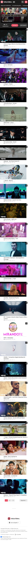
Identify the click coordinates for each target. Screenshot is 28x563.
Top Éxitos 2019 (7, 48)
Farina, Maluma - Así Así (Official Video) (14, 435)
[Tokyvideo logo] (6, 2)
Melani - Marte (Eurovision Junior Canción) (15, 393)
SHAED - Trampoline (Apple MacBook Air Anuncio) (14, 372)
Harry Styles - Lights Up (10, 228)
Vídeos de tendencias (6, 5)
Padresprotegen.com (6, 558)
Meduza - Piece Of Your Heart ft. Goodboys (15, 516)
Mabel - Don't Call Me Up (10, 476)
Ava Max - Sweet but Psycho (11, 310)
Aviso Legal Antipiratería (10, 552)
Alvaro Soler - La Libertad (10, 496)
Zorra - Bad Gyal (8, 66)
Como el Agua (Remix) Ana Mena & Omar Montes (14, 45)
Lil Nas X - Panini (8, 86)
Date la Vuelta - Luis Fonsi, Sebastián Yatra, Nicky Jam (15, 414)
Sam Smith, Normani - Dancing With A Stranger (14, 269)
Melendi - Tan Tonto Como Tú (11, 167)
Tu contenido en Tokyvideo (10, 551)
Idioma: (14, 543)
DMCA (6, 553)
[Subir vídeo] (26, 2)
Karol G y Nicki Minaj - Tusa (11, 248)
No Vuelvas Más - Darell (10, 147)
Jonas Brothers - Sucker (10, 107)
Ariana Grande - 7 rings (10, 290)
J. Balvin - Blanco (8, 187)
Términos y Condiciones (20, 551)
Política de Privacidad (19, 552)
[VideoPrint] (18, 556)
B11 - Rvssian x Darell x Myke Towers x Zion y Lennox (15, 331)
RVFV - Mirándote (8, 352)
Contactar (2, 551)
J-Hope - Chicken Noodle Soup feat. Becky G (15, 455)
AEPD (10, 560)
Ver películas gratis (16, 5)
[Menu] (14, 2)
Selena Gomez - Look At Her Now (12, 208)
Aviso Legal (3, 552)
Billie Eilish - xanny (9, 127)
